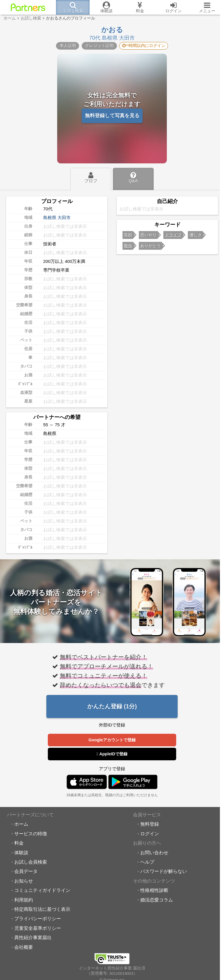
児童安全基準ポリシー (37, 928)
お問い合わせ (154, 852)
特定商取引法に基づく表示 (42, 909)
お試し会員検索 (30, 862)
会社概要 (23, 947)
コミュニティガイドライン (42, 890)
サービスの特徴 (30, 833)
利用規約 (23, 900)
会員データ (26, 871)
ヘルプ (147, 862)
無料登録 (149, 824)
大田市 (64, 217)
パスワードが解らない (163, 871)
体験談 (21, 852)
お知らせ (23, 881)
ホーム (21, 824)
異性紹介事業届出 (33, 937)
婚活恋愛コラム (156, 900)
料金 (19, 843)
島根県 (49, 217)
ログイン (149, 833)
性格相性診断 (154, 890)
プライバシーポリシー (37, 918)
